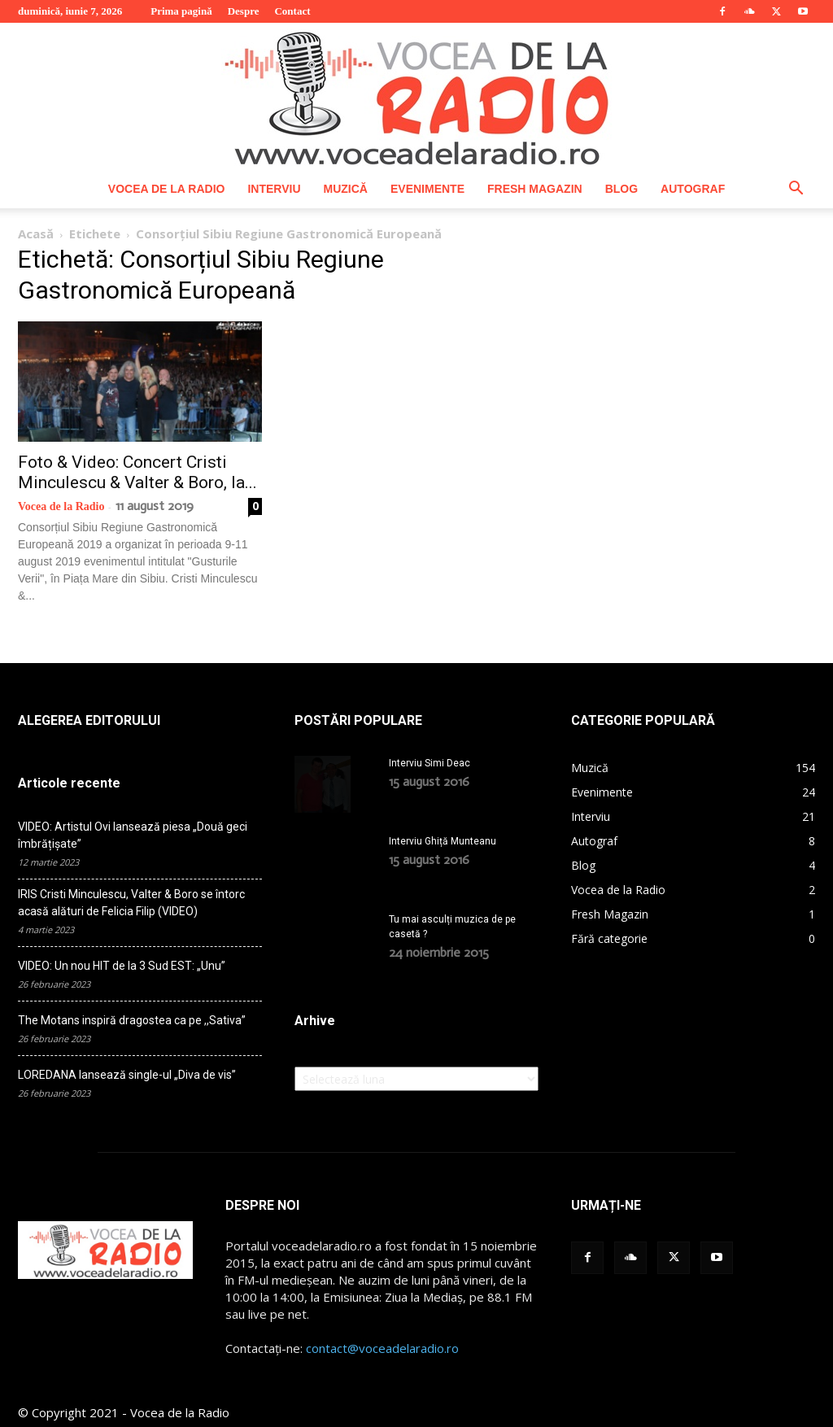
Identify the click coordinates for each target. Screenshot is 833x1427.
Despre (243, 11)
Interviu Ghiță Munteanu (442, 841)
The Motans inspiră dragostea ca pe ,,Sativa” (132, 1020)
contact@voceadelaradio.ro (382, 1348)
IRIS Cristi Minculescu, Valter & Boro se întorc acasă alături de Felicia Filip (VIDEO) (131, 903)
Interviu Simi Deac (429, 763)
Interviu (273, 188)
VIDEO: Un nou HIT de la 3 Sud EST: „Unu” (121, 965)
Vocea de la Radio (166, 188)
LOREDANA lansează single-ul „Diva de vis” (127, 1074)
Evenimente (427, 188)
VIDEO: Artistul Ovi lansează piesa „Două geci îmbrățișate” (132, 835)
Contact (292, 11)
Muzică (346, 188)
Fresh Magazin (534, 188)
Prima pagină (181, 11)
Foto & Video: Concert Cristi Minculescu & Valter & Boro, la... (137, 472)
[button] (795, 190)
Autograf (693, 188)
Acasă (36, 233)
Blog (621, 188)
